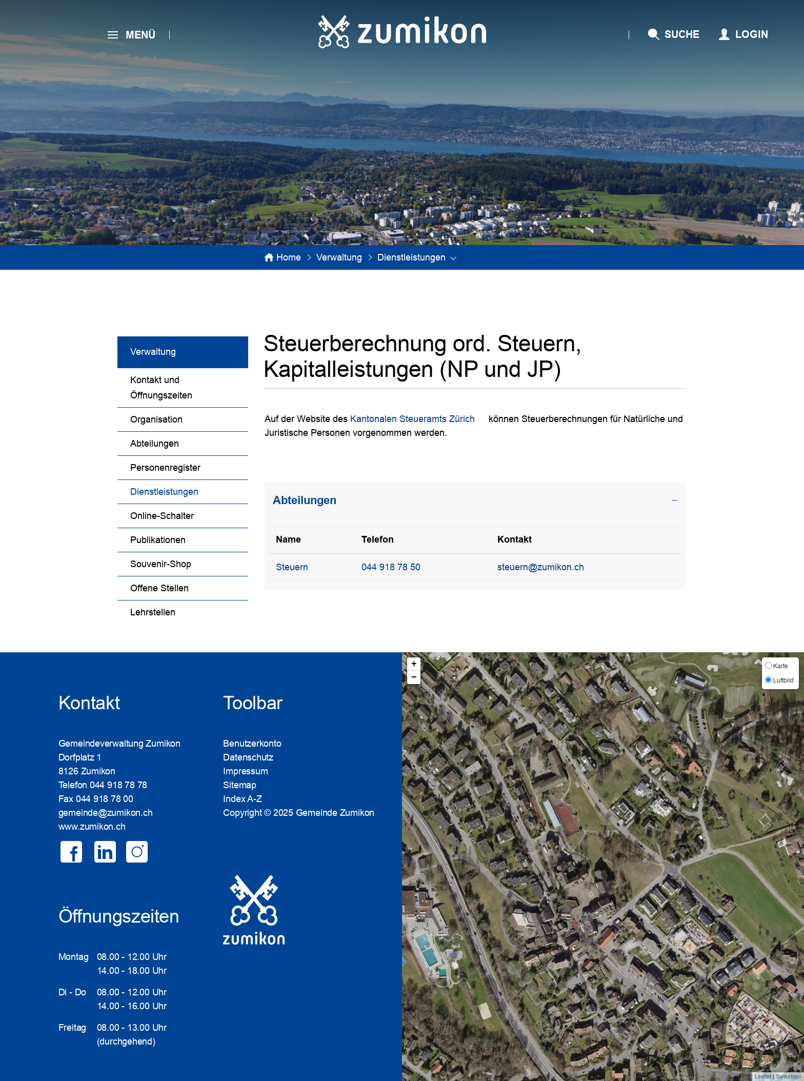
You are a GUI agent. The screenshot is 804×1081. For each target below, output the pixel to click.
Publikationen (158, 540)
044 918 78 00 (104, 799)
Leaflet (763, 1076)
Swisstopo (788, 1076)
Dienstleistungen (189, 490)
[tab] (475, 500)
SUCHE (682, 34)
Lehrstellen (152, 612)
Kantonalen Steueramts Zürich (412, 419)
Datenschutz (248, 757)
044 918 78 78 (118, 785)
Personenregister (165, 468)
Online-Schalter (162, 516)
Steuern (292, 567)
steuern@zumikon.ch (540, 567)
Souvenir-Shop (160, 564)
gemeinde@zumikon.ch (105, 813)
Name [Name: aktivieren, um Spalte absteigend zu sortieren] (288, 539)
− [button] (414, 677)
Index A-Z (242, 799)
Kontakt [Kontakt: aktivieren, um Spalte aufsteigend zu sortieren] (514, 539)
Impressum (245, 771)
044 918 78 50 (390, 567)
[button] (339, 257)
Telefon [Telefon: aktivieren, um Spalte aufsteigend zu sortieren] (377, 539)
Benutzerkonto (252, 743)
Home (288, 257)
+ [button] (414, 664)
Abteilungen (154, 443)
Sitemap (239, 785)
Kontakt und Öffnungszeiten (161, 388)
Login (751, 34)
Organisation (156, 419)
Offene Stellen (159, 588)
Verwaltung (153, 352)
